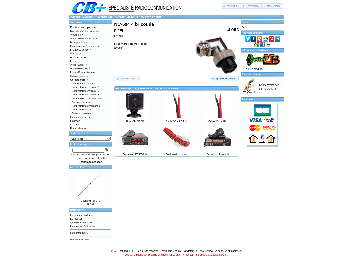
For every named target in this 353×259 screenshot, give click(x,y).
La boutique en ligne (81, 215)
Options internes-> (80, 117)
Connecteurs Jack (82, 109)
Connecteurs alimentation (86, 106)
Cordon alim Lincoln (176, 154)
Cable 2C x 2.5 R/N (176, 121)
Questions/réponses (81, 222)
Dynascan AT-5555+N (135, 154)
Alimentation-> (78, 57)
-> (79, 79)
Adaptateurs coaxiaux (84, 83)
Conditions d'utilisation (82, 226)
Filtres (73, 61)
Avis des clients (251, 74)
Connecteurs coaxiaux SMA (87, 98)
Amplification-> (78, 64)
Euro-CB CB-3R (135, 121)
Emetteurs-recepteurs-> (83, 27)
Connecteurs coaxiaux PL (86, 87)
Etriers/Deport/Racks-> (83, 72)
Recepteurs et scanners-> (84, 31)
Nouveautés (77, 167)
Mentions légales (79, 239)
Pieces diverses (79, 128)
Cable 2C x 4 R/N (218, 121)
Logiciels (75, 124)
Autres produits (254, 69)
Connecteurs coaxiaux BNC (87, 91)
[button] (231, 6)
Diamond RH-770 (90, 200)
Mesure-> (75, 53)
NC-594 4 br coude (152, 16)
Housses (75, 121)
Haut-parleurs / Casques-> (84, 46)
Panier (245, 22)
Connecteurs (105, 16)
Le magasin (76, 218)
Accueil (75, 16)
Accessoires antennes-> (83, 38)
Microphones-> (78, 42)
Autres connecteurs (82, 113)
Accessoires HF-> (80, 68)
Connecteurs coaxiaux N (85, 94)
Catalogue (88, 16)
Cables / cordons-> (80, 76)
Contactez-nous (79, 233)
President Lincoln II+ (218, 154)
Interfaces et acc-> (80, 49)
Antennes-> (76, 34)
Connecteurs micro (126, 16)
